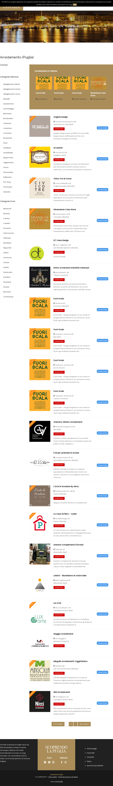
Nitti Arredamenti (61, 700)
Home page (92, 749)
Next (105, 84)
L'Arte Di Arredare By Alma (66, 494)
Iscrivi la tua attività (95, 766)
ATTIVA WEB (59, 781)
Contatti (90, 757)
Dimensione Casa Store (64, 217)
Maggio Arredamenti (63, 642)
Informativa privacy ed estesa (68, 777)
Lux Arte (57, 611)
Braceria (6, 224)
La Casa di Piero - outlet (65, 522)
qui (71, 5)
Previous (37, 84)
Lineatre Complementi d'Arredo (68, 552)
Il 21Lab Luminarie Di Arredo (66, 461)
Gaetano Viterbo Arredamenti (67, 432)
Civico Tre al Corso (62, 186)
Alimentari (7, 217)
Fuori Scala (40, 93)
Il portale (90, 753)
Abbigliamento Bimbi (11, 92)
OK (75, 5)
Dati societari (52, 777)
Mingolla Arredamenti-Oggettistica (70, 669)
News (89, 761)
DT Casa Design (61, 248)
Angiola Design (60, 125)
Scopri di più (102, 136)
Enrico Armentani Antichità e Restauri (71, 277)
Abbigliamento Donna (11, 99)
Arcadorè (57, 156)
